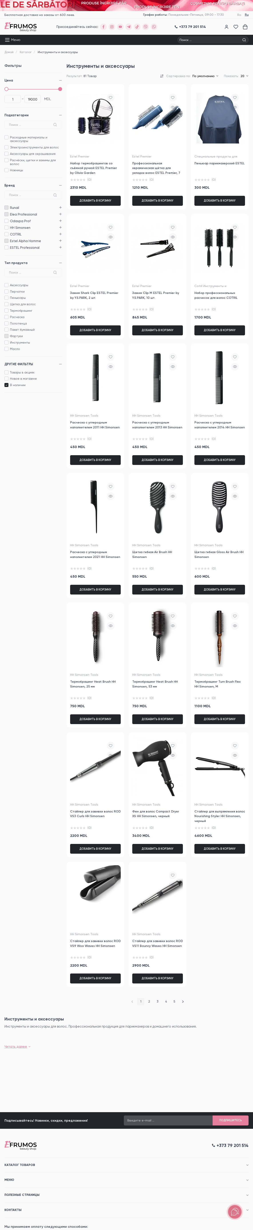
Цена (8, 80)
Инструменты (20, 342)
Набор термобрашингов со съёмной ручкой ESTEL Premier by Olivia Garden (93, 168)
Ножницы (16, 170)
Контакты (13, 1210)
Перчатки (17, 291)
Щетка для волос (23, 304)
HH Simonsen (6, 227)
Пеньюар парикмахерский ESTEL (219, 163)
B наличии (18, 385)
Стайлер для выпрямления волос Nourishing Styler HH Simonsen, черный (219, 816)
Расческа (17, 317)
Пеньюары (18, 297)
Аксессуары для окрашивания (32, 153)
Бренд (9, 185)
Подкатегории (16, 115)
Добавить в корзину (95, 200)
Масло (15, 349)
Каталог (26, 52)
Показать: (231, 76)
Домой (9, 52)
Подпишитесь (230, 1120)
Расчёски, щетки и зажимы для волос (33, 162)
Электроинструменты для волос (34, 147)
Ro (239, 15)
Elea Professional (6, 214)
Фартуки (16, 336)
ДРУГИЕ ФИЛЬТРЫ (18, 364)
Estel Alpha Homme (6, 241)
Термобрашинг (21, 310)
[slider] (6, 89)
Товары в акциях (22, 372)
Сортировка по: (178, 76)
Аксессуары (19, 285)
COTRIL (6, 234)
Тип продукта (16, 263)
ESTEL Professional (6, 247)
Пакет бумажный (22, 329)
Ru (247, 15)
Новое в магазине (23, 378)
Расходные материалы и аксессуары (28, 139)
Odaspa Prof (6, 221)
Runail (6, 208)
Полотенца (18, 323)
